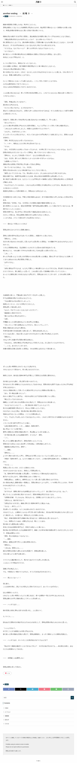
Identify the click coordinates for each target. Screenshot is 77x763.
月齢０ (39, 2)
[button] (9, 689)
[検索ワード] (38, 697)
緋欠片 (7, 719)
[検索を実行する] (72, 697)
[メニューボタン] (2, 2)
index (6, 708)
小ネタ (7, 723)
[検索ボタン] (75, 2)
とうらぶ (7, 712)
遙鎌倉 (6, 16)
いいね (7, 673)
